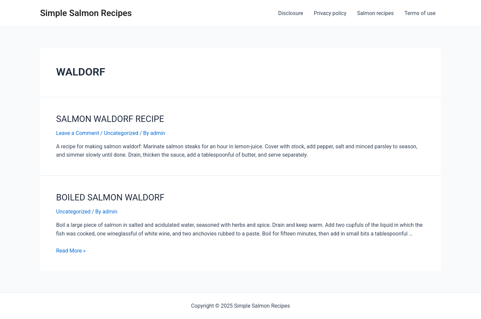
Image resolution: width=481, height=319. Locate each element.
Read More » (71, 251)
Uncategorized (121, 133)
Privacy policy (330, 13)
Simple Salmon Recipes (86, 13)
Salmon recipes (375, 13)
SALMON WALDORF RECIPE (110, 119)
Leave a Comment (77, 133)
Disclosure (290, 13)
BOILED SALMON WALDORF (110, 197)
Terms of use (420, 13)
